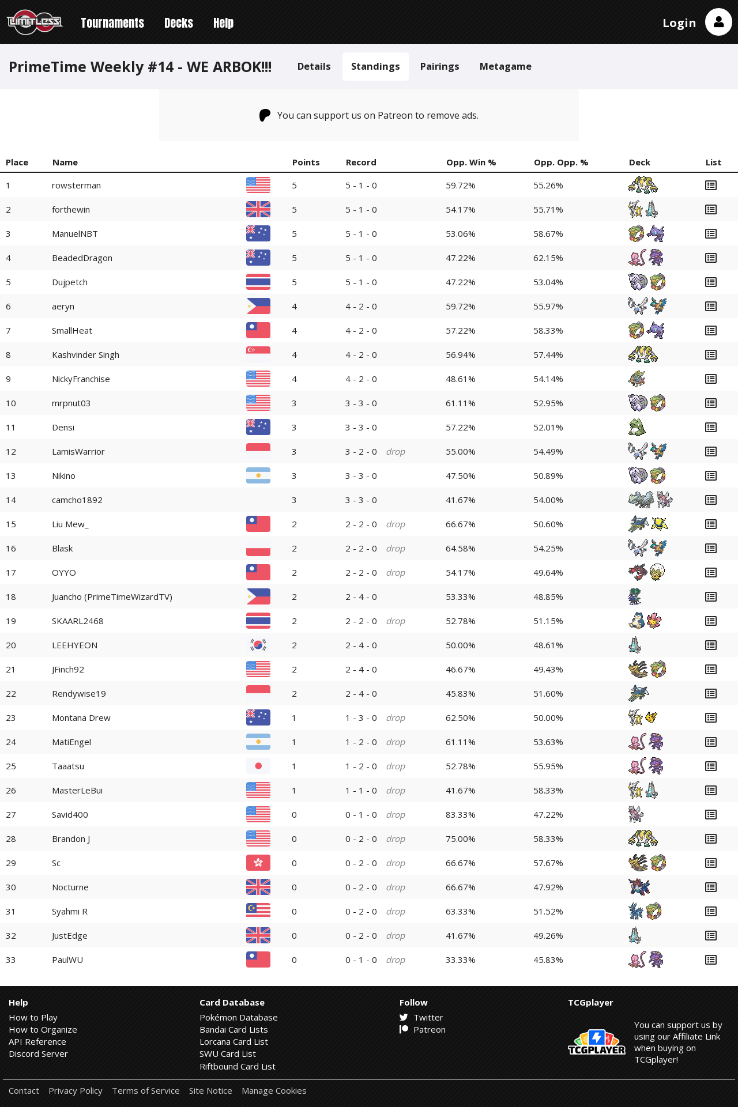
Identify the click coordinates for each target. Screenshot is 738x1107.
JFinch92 (68, 669)
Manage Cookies (274, 1090)
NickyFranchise (81, 378)
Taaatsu (68, 766)
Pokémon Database (238, 1017)
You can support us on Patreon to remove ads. (369, 115)
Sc (56, 862)
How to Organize (43, 1029)
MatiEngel (71, 741)
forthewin (71, 209)
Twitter (421, 1017)
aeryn (63, 306)
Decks (178, 23)
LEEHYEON (74, 645)
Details (314, 66)
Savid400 (70, 814)
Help (223, 23)
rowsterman (76, 185)
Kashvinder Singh (85, 354)
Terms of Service (146, 1090)
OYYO (64, 572)
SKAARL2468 (78, 620)
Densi (63, 427)
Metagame (506, 66)
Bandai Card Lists (233, 1029)
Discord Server (38, 1053)
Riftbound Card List (237, 1066)
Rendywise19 (79, 693)
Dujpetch (70, 282)
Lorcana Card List (233, 1041)
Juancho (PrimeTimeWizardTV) (112, 596)
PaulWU (67, 959)
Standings (375, 66)
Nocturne (70, 887)
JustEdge (70, 935)
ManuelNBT (75, 233)
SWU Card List (227, 1053)
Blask (62, 548)
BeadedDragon (82, 257)
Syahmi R (70, 911)
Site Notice (210, 1090)
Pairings (440, 66)
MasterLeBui (77, 790)
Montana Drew (81, 717)
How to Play (33, 1017)
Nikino (64, 475)
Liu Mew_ (70, 524)
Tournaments (112, 23)
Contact (24, 1090)
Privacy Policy (75, 1090)
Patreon (423, 1029)
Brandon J (71, 838)
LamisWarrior (78, 451)
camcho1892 (77, 499)
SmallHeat (72, 330)
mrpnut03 (71, 403)
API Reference (37, 1041)
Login (679, 23)
